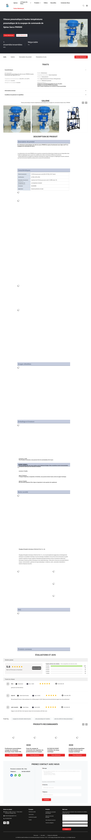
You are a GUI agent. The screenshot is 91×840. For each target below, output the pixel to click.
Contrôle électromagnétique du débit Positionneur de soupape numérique (76, 750)
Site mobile (43, 835)
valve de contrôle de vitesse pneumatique (63, 718)
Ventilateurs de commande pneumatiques (50, 813)
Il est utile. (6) (67, 707)
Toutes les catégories (49, 822)
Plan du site (36, 835)
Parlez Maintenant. (9, 35)
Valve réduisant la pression (50, 820)
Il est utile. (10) (67, 695)
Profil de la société (32, 811)
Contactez (46, 799)
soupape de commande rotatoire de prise (22, 718)
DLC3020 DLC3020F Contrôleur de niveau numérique (53, 750)
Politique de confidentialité (52, 835)
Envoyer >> (67, 829)
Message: (45, 768)
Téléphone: (45, 791)
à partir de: (45, 784)
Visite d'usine (31, 814)
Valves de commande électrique (49, 817)
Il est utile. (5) (61, 683)
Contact (30, 819)
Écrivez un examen (36, 668)
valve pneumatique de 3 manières (42, 718)
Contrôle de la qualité (33, 817)
